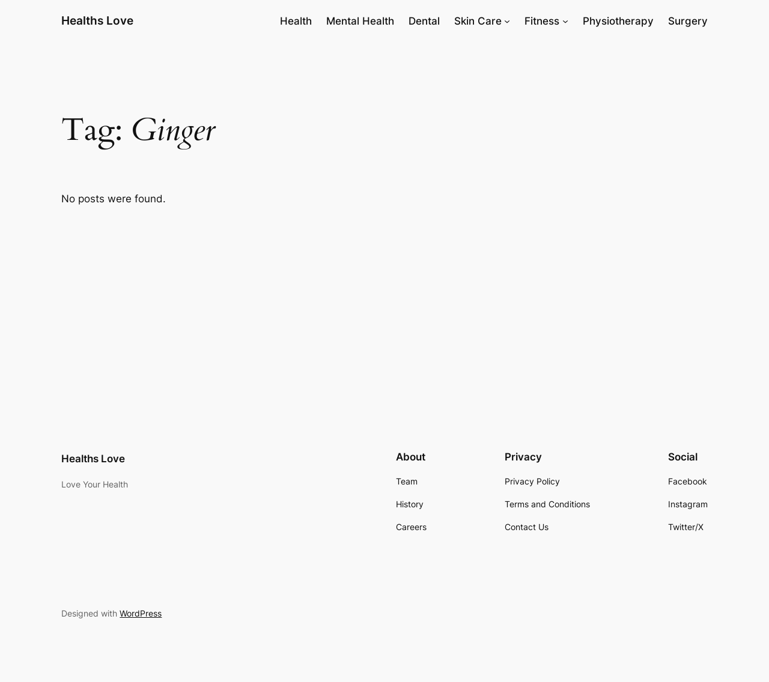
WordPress (141, 613)
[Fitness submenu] (565, 21)
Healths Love (97, 20)
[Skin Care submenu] (507, 21)
